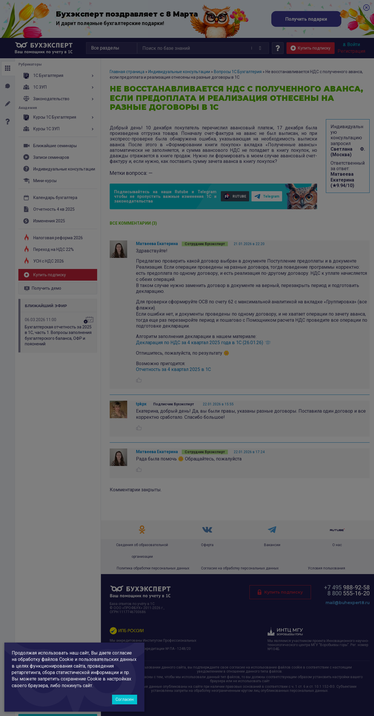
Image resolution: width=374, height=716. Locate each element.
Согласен (125, 699)
